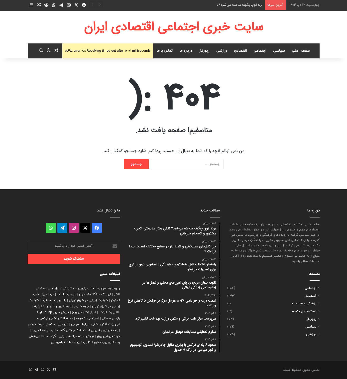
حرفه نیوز (47, 294)
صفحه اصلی (301, 50)
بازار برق (63, 324)
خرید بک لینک (66, 294)
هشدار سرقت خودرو (41, 324)
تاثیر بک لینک (109, 312)
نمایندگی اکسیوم (87, 318)
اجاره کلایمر (81, 306)
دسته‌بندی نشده (304, 311)
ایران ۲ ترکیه (43, 306)
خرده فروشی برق (108, 336)
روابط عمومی (80, 324)
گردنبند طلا (48, 336)
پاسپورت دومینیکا (54, 300)
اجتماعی (260, 50)
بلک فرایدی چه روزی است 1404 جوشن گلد (89, 330)
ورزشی (221, 50)
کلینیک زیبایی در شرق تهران (88, 300)
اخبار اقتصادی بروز (84, 312)
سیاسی (279, 50)
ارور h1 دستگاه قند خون (95, 294)
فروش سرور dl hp (57, 312)
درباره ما (186, 50)
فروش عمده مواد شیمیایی (76, 336)
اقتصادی (240, 50)
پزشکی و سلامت (304, 303)
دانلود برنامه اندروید (45, 330)
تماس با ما (165, 50)
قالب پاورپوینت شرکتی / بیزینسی (71, 288)
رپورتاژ (204, 50)
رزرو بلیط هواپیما (108, 288)
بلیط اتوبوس (62, 306)
